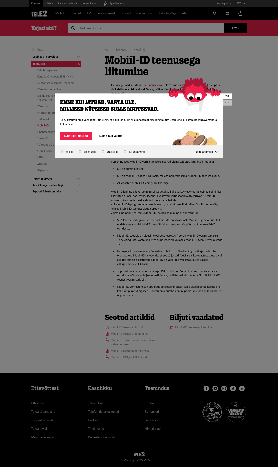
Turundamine (134, 151)
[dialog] (139, 125)
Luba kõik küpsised (76, 135)
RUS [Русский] (227, 102)
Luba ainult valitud (110, 135)
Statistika (110, 151)
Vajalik (66, 151)
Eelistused (87, 151)
